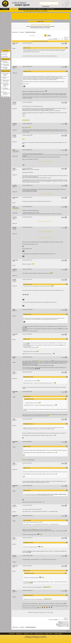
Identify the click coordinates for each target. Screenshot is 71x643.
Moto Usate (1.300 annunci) (5, 62)
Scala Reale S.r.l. (30, 637)
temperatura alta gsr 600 (6, 78)
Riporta (63, 43)
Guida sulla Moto (32, 9)
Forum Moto (14, 9)
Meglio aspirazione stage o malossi (6, 81)
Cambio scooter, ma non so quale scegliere (6, 74)
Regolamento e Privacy (35, 636)
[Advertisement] (5, 31)
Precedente (55, 39)
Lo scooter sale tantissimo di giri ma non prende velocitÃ (6, 84)
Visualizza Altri (6, 96)
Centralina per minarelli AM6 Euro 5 (6, 89)
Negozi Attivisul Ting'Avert (5, 68)
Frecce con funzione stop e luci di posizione (6, 93)
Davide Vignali (36, 637)
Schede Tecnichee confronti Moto (6, 65)
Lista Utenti (5, 54)
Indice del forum (15, 32)
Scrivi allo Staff (43, 636)
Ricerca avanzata (45, 6)
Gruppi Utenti (5, 56)
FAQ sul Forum (5, 52)
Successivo (66, 39)
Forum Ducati (21, 32)
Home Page (5, 9)
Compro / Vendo (50, 9)
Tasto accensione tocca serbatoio (49, 26)
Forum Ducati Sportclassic (30, 32)
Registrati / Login (23, 9)
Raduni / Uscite (41, 9)
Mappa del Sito (28, 636)
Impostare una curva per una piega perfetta (34, 26)
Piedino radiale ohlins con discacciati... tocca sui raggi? (40, 27)
